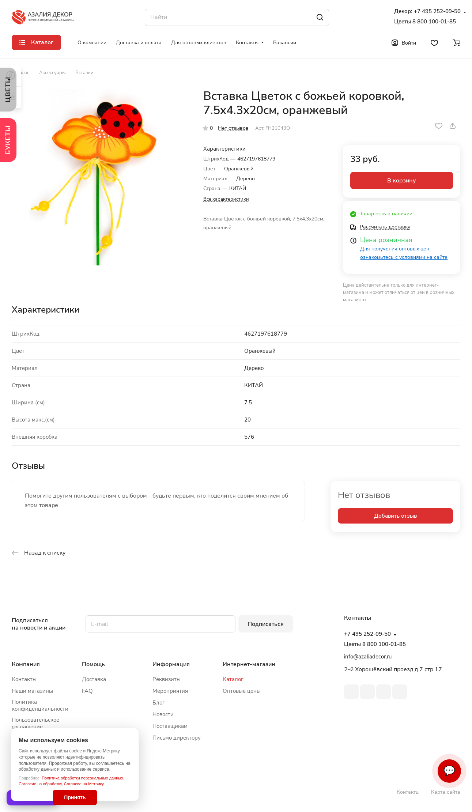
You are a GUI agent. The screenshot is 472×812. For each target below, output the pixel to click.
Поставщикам (170, 726)
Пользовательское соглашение (35, 723)
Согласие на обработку (40, 784)
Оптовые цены (242, 691)
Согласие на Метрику (84, 784)
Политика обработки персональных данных (82, 778)
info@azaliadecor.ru (368, 656)
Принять (75, 797)
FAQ (87, 691)
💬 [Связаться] (449, 770)
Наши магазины (32, 691)
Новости (163, 714)
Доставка (94, 679)
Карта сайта (445, 792)
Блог (158, 702)
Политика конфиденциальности (40, 705)
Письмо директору (176, 737)
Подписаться (266, 624)
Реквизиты (166, 679)
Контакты (24, 679)
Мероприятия (170, 691)
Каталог (233, 679)
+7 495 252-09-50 (437, 11)
